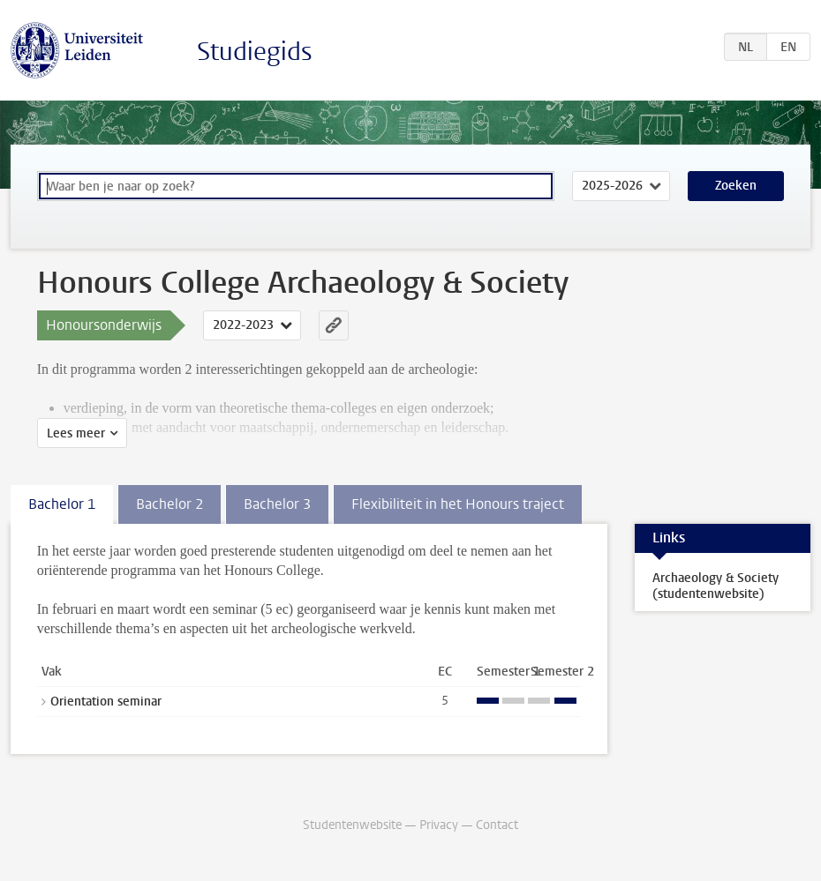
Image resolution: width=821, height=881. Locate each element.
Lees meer (76, 433)
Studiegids (255, 51)
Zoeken (736, 185)
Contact (497, 825)
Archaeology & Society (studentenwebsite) (715, 586)
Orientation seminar (106, 701)
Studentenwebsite (352, 825)
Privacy (438, 825)
